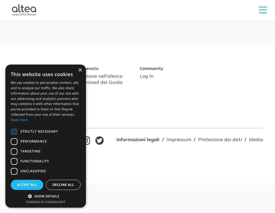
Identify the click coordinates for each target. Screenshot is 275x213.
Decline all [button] (63, 184)
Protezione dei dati (220, 139)
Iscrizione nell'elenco (99, 76)
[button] (46, 196)
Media (256, 139)
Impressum (179, 139)
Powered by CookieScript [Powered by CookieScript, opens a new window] (46, 202)
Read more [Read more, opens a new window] (19, 120)
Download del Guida (99, 82)
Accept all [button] (27, 184)
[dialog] (45, 136)
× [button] (80, 70)
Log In (147, 76)
